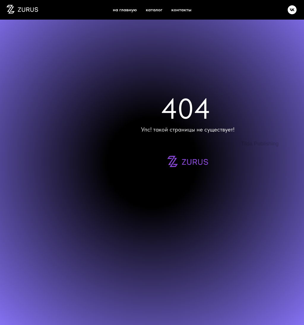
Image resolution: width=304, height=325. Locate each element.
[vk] (292, 9)
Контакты (181, 9)
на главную (125, 9)
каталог (154, 9)
